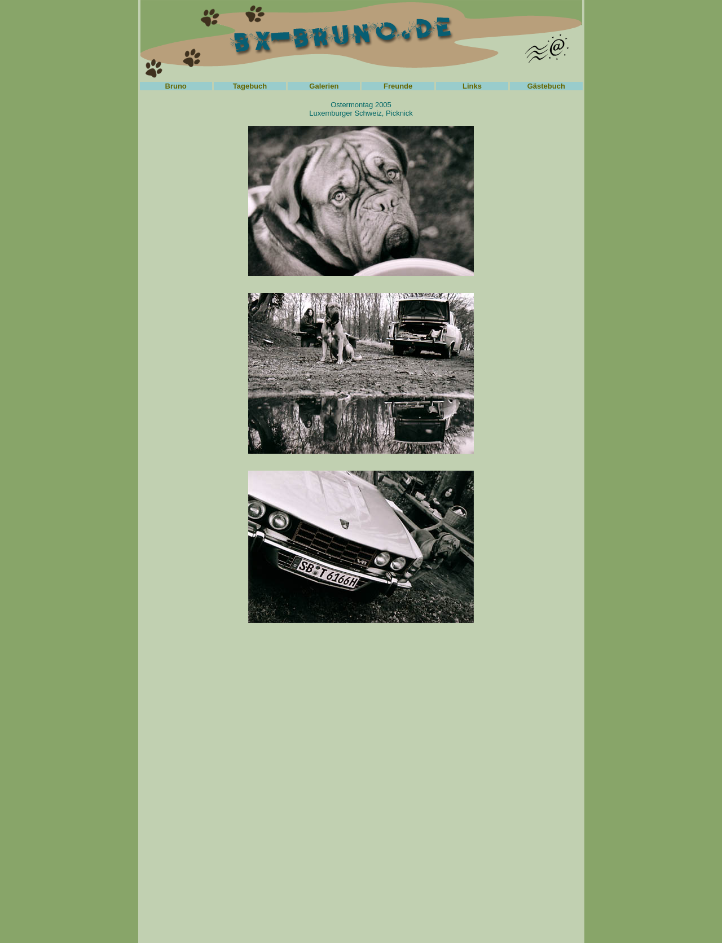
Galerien (323, 86)
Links (472, 86)
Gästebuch (546, 86)
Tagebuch (250, 86)
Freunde (398, 86)
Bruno (176, 86)
